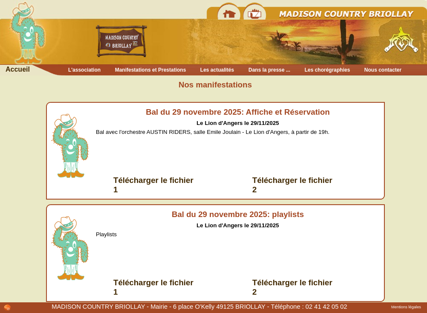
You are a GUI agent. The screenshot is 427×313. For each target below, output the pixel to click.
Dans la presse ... (269, 70)
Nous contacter (382, 70)
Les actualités (217, 70)
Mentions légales (406, 307)
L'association (84, 70)
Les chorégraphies (327, 70)
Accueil (18, 69)
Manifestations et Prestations (150, 70)
